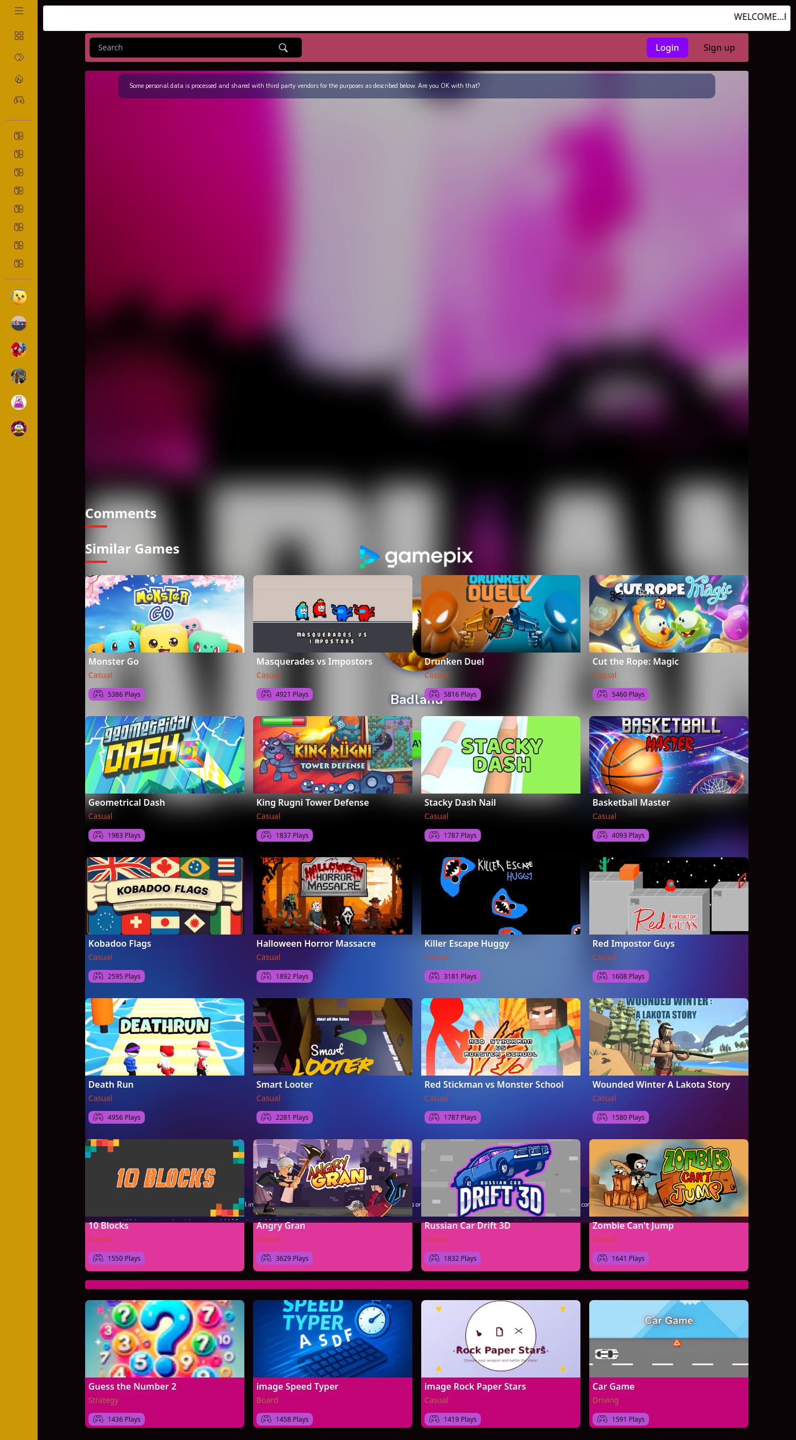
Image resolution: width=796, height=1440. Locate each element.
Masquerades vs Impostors (314, 661)
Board (267, 1400)
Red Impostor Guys (634, 943)
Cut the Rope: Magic (636, 661)
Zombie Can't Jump (633, 1225)
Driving (606, 1400)
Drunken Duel (454, 661)
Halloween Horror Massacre (316, 943)
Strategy (103, 1400)
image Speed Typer (297, 1386)
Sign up (719, 47)
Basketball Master (632, 802)
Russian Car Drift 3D (468, 1225)
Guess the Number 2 (132, 1386)
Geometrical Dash (126, 802)
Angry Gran (281, 1225)
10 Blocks (108, 1225)
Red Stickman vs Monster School (494, 1084)
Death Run (111, 1084)
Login (667, 47)
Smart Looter (284, 1084)
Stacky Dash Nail (460, 802)
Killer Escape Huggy (467, 943)
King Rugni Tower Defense (312, 802)
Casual (100, 675)
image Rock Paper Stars (475, 1386)
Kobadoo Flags (119, 943)
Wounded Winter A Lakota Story (661, 1084)
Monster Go (113, 661)
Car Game (614, 1386)
